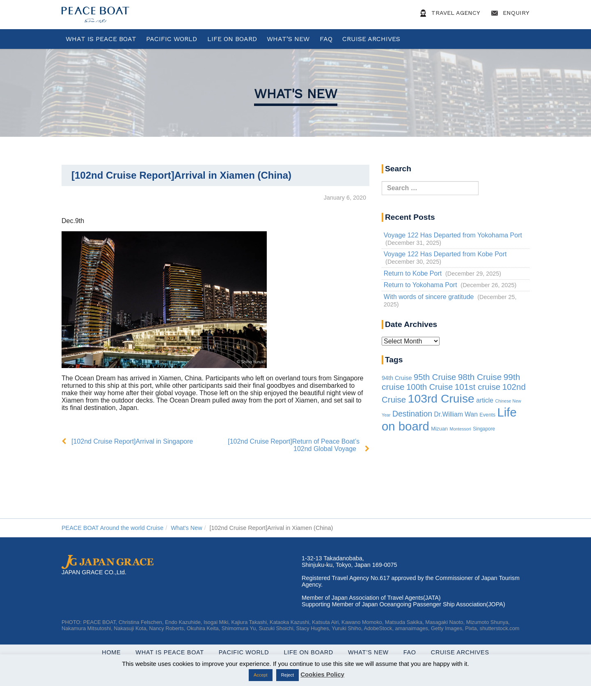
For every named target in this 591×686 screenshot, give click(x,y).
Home (111, 652)
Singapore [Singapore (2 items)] (484, 429)
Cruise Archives (371, 39)
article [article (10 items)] (484, 400)
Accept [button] (261, 674)
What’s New (288, 39)
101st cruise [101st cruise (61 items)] (478, 386)
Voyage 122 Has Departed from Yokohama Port (453, 235)
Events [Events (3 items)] (487, 415)
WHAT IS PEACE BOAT (101, 39)
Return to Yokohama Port (420, 284)
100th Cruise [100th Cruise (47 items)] (429, 386)
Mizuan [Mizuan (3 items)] (439, 429)
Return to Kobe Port (413, 273)
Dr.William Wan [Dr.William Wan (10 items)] (456, 414)
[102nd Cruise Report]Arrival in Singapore (132, 441)
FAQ (326, 39)
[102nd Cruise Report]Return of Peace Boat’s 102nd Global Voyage (294, 445)
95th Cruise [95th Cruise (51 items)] (435, 377)
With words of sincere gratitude (429, 296)
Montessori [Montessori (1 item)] (460, 428)
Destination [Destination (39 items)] (412, 413)
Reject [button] (287, 674)
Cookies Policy (322, 674)
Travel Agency (448, 13)
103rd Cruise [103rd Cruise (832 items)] (441, 398)
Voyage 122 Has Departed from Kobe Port (445, 254)
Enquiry (508, 13)
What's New (295, 93)
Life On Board (232, 39)
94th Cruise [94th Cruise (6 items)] (397, 378)
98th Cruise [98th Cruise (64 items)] (480, 377)
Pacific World (171, 39)
